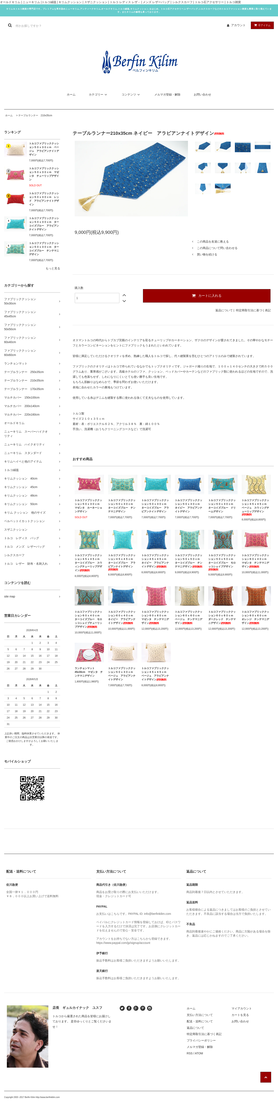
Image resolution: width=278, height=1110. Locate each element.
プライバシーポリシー (201, 1040)
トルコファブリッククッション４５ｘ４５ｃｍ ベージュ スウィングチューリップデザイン (255, 507)
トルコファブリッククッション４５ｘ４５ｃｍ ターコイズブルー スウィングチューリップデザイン (88, 563)
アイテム (261, 25)
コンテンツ (131, 94)
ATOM (199, 1053)
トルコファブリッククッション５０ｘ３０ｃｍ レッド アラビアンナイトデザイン (44, 199)
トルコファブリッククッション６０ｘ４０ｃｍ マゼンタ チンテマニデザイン (255, 561)
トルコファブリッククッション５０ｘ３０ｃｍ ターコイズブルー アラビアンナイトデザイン (44, 224)
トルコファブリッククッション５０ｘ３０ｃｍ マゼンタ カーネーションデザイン (88, 506)
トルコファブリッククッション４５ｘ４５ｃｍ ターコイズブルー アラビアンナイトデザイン (121, 562)
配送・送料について (200, 1021)
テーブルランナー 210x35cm (35, 115)
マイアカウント (242, 1008)
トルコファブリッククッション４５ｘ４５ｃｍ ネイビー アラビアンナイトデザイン (155, 561)
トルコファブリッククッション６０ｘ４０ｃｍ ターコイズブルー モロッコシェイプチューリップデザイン (88, 619)
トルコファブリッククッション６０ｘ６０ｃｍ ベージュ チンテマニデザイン (188, 617)
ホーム (71, 94)
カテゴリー (98, 94)
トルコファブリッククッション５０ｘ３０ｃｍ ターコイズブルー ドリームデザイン (222, 506)
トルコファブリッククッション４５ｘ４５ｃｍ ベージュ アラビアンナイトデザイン (155, 674)
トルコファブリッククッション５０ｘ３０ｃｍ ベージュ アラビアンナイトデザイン (44, 149)
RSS (190, 1053)
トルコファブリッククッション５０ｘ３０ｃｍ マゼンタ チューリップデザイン (44, 174)
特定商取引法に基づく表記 (253, 310)
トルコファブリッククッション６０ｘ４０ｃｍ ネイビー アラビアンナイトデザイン (121, 617)
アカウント (238, 25)
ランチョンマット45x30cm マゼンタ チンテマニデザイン (89, 672)
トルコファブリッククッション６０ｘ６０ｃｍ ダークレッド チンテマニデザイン (222, 617)
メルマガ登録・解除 (167, 94)
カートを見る (240, 1015)
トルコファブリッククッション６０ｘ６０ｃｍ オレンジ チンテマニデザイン (255, 617)
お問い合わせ (202, 94)
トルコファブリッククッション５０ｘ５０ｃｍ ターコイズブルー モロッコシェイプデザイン (222, 562)
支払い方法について (200, 1015)
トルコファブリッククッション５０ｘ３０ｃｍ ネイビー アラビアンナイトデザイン (188, 506)
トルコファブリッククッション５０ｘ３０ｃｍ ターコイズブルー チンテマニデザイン (44, 249)
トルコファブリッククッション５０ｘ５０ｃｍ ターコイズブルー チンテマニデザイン (188, 561)
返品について (224, 310)
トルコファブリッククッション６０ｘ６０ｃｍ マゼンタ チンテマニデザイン (155, 617)
